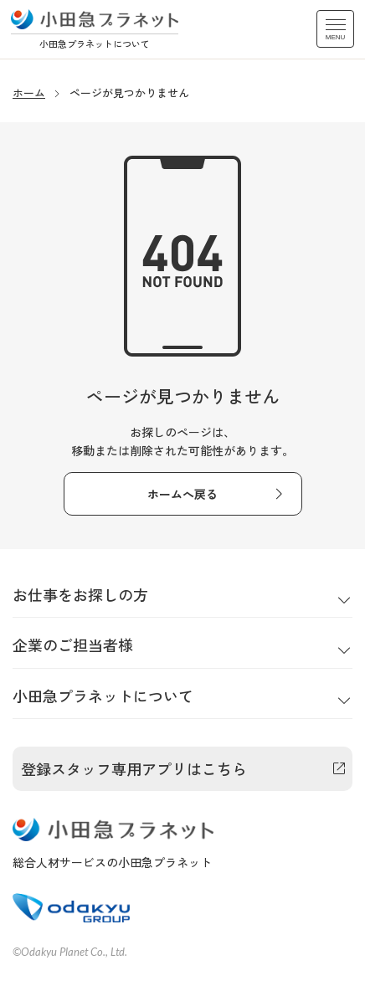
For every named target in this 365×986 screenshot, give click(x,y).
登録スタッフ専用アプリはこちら (134, 768)
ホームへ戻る (182, 493)
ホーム (29, 92)
